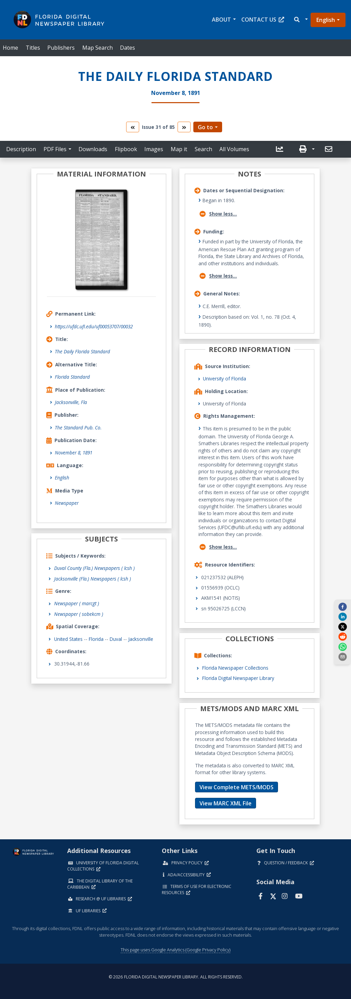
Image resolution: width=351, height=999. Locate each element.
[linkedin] (342, 616)
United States (68, 639)
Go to (205, 127)
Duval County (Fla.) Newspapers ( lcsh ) (94, 568)
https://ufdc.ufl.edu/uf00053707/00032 (94, 326)
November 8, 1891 (73, 452)
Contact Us (262, 19)
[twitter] (342, 626)
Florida (96, 639)
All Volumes (234, 149)
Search (203, 149)
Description (21, 149)
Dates (127, 47)
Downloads (92, 149)
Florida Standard (72, 377)
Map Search (97, 47)
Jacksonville (140, 639)
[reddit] (342, 636)
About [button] (221, 19)
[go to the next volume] (184, 127)
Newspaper (66, 503)
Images (153, 149)
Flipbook (126, 149)
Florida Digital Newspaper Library (238, 678)
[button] (300, 20)
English (325, 20)
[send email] (342, 656)
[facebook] (342, 606)
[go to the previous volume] (132, 127)
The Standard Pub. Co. (78, 427)
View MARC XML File (225, 803)
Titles (33, 47)
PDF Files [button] (55, 149)
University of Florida (224, 378)
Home (10, 47)
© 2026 (176, 977)
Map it (179, 149)
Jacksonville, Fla (71, 402)
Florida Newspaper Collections (235, 668)
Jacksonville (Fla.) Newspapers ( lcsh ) (92, 578)
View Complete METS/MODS (236, 787)
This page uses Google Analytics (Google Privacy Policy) (175, 950)
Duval (116, 639)
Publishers (61, 47)
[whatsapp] (342, 646)
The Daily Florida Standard (82, 351)
